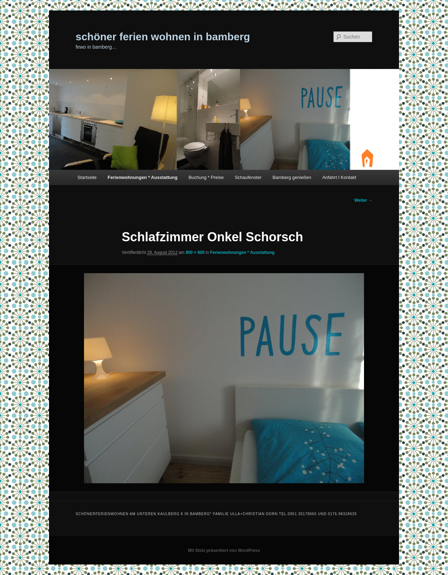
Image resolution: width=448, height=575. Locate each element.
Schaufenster (248, 177)
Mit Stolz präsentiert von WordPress (224, 550)
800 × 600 (195, 252)
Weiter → (363, 200)
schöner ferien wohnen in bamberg (163, 36)
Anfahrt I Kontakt (339, 177)
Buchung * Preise (206, 177)
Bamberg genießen (292, 177)
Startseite (87, 177)
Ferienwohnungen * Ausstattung (143, 177)
